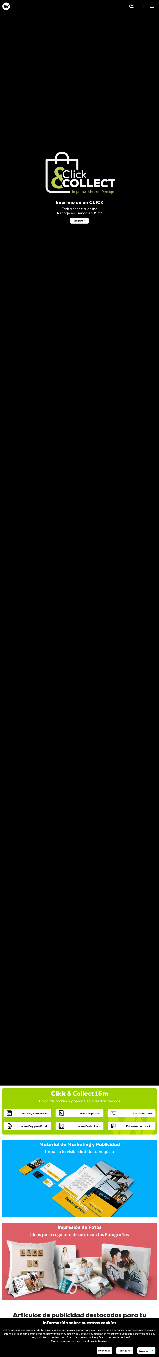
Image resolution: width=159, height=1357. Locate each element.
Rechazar (104, 1350)
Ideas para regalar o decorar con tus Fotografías (79, 1234)
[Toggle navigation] (152, 6)
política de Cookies (96, 1341)
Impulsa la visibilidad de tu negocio (79, 1151)
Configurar (124, 1350)
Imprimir (79, 220)
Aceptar (146, 1350)
